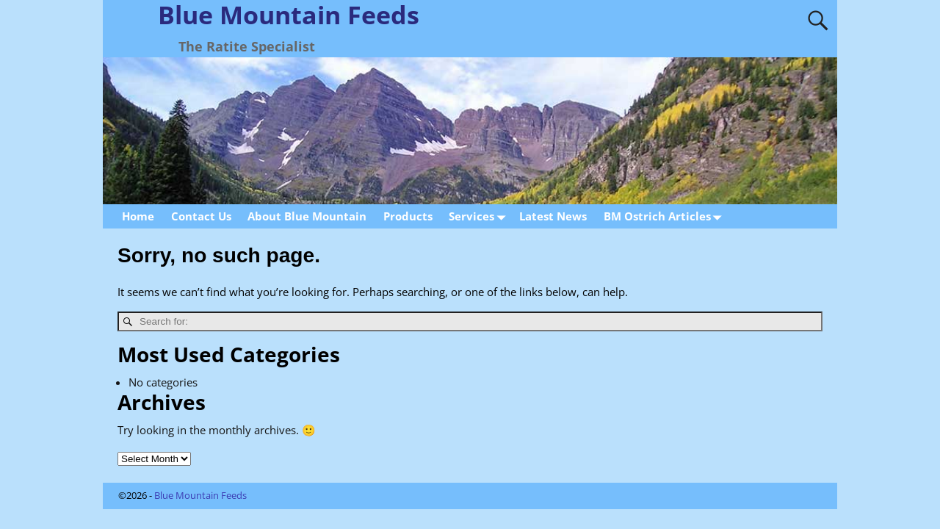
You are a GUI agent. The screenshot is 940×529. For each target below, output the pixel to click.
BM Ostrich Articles (666, 216)
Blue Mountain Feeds (200, 495)
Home (138, 216)
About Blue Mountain (306, 216)
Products (408, 216)
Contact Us (201, 216)
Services (480, 216)
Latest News (553, 216)
